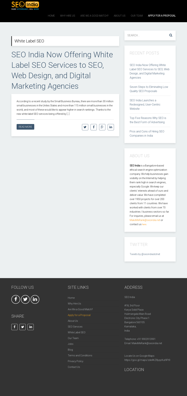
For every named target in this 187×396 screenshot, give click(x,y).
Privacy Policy (75, 361)
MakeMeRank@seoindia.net (147, 343)
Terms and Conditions (80, 355)
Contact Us (74, 367)
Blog (70, 349)
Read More (25, 126)
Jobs (70, 344)
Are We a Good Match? (80, 309)
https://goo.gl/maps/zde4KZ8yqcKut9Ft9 (147, 360)
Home (71, 297)
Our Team (73, 338)
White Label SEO (76, 332)
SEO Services (75, 326)
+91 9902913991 (146, 339)
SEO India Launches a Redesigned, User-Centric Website (145, 104)
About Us (73, 320)
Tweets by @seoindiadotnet (145, 254)
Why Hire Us (74, 303)
